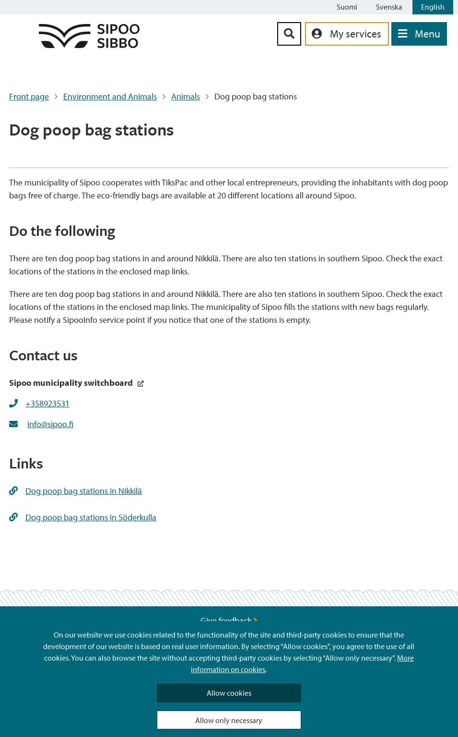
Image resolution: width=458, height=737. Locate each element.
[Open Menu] (419, 34)
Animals (185, 96)
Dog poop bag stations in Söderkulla (82, 517)
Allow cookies (229, 693)
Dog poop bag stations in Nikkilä (75, 490)
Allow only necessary (228, 720)
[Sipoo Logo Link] (89, 44)
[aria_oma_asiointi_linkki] (347, 34)
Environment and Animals (110, 96)
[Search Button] (289, 34)
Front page (29, 96)
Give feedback (229, 620)
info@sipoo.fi (50, 424)
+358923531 (47, 403)
